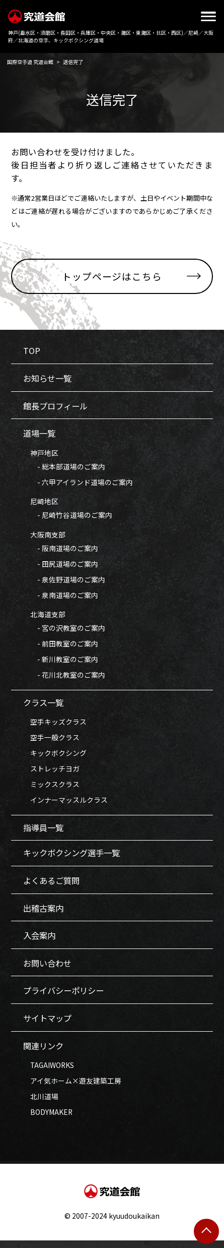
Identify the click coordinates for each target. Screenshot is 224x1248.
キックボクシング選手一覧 (74, 858)
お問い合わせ (48, 970)
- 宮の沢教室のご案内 (64, 631)
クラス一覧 (44, 706)
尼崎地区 (40, 503)
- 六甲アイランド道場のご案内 (78, 484)
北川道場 (40, 1103)
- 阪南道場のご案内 (60, 550)
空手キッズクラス (55, 726)
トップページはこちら (112, 276)
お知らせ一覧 (48, 379)
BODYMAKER (48, 1119)
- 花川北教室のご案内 (64, 678)
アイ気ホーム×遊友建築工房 (72, 1088)
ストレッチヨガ (51, 772)
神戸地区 (40, 454)
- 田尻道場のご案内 (60, 566)
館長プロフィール (57, 407)
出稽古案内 (44, 914)
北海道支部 (44, 617)
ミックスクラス (51, 788)
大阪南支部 (44, 536)
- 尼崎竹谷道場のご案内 (67, 517)
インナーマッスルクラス (65, 804)
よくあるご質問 (53, 886)
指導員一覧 (44, 832)
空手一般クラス (51, 741)
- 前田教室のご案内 (60, 646)
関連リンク (44, 1053)
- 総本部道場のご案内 (64, 468)
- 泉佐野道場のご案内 (64, 582)
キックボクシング (55, 757)
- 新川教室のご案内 (60, 662)
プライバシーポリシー (66, 997)
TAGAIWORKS (49, 1072)
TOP (31, 351)
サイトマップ (48, 1025)
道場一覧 (40, 435)
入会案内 (40, 941)
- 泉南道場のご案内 (60, 597)
